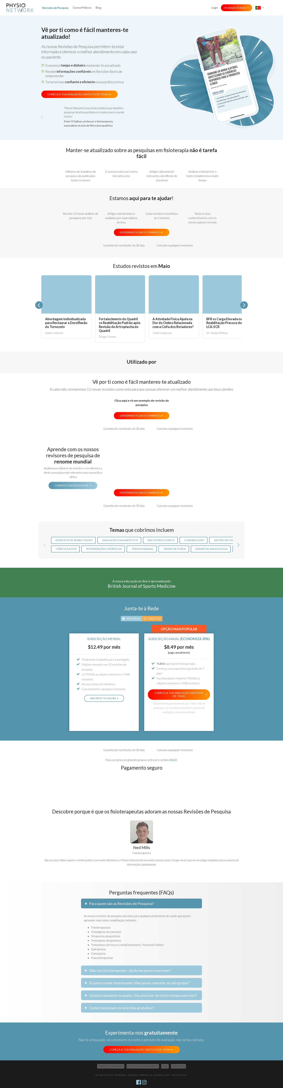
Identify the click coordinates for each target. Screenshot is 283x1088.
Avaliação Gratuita (235, 7)
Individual (133, 618)
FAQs (165, 1066)
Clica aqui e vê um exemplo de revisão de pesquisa (141, 402)
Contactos (178, 1066)
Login (214, 7)
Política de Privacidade (142, 1066)
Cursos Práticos (82, 7)
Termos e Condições (110, 1066)
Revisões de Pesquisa (55, 7)
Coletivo (154, 618)
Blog (98, 7)
